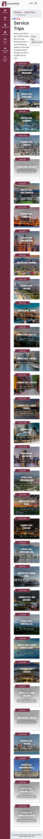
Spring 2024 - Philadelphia (27, 239)
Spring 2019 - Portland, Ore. (27, 550)
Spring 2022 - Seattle (26, 334)
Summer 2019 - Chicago (26, 526)
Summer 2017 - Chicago (26, 670)
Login (31, 3)
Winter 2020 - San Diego (27, 502)
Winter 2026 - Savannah (27, 119)
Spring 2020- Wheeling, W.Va (26, 478)
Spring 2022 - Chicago (26, 358)
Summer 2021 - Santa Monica (26, 407)
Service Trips (30, 12)
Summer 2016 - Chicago (26, 742)
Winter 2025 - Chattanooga (26, 191)
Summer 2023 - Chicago (26, 287)
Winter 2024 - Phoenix (27, 262)
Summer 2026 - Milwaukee (26, 71)
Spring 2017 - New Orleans (27, 694)
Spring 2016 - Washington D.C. (26, 766)
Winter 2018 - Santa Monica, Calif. (27, 646)
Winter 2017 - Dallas (26, 717)
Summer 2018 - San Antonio (26, 598)
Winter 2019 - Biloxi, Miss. (27, 574)
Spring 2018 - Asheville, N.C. (26, 622)
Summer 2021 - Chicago (26, 430)
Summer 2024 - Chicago (26, 215)
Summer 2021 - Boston (27, 382)
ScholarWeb (10, 3)
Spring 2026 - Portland (26, 95)
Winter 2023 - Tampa (27, 310)
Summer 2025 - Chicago (26, 143)
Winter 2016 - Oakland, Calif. (27, 790)
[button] (36, 3)
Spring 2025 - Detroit (26, 167)
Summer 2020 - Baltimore (26, 454)
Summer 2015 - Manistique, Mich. (26, 814)
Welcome (17, 12)
